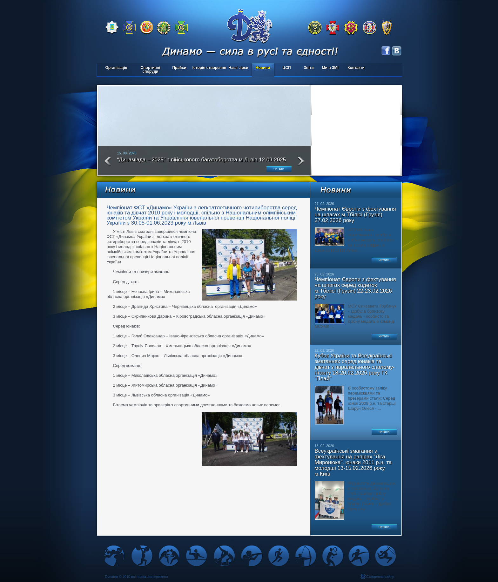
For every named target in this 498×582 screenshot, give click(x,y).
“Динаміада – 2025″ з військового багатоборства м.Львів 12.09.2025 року (201, 162)
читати (278, 168)
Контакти (356, 67)
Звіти (308, 67)
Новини (263, 67)
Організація (116, 67)
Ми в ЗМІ (330, 67)
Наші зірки (237, 68)
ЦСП (285, 68)
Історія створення (209, 67)
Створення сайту (380, 577)
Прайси (179, 67)
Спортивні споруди (150, 69)
